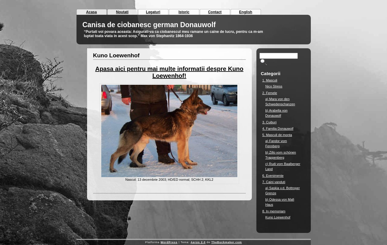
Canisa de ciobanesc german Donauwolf (149, 25)
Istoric (183, 12)
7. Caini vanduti (273, 182)
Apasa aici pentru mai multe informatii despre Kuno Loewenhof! (169, 72)
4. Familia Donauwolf (278, 128)
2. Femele (269, 93)
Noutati (122, 12)
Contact (215, 12)
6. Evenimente (273, 175)
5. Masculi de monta (277, 135)
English (245, 12)
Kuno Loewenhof (116, 55)
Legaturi (153, 12)
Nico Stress (273, 86)
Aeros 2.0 (198, 242)
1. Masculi (270, 80)
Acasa (91, 12)
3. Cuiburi (269, 122)
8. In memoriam (273, 211)
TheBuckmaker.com (226, 242)
